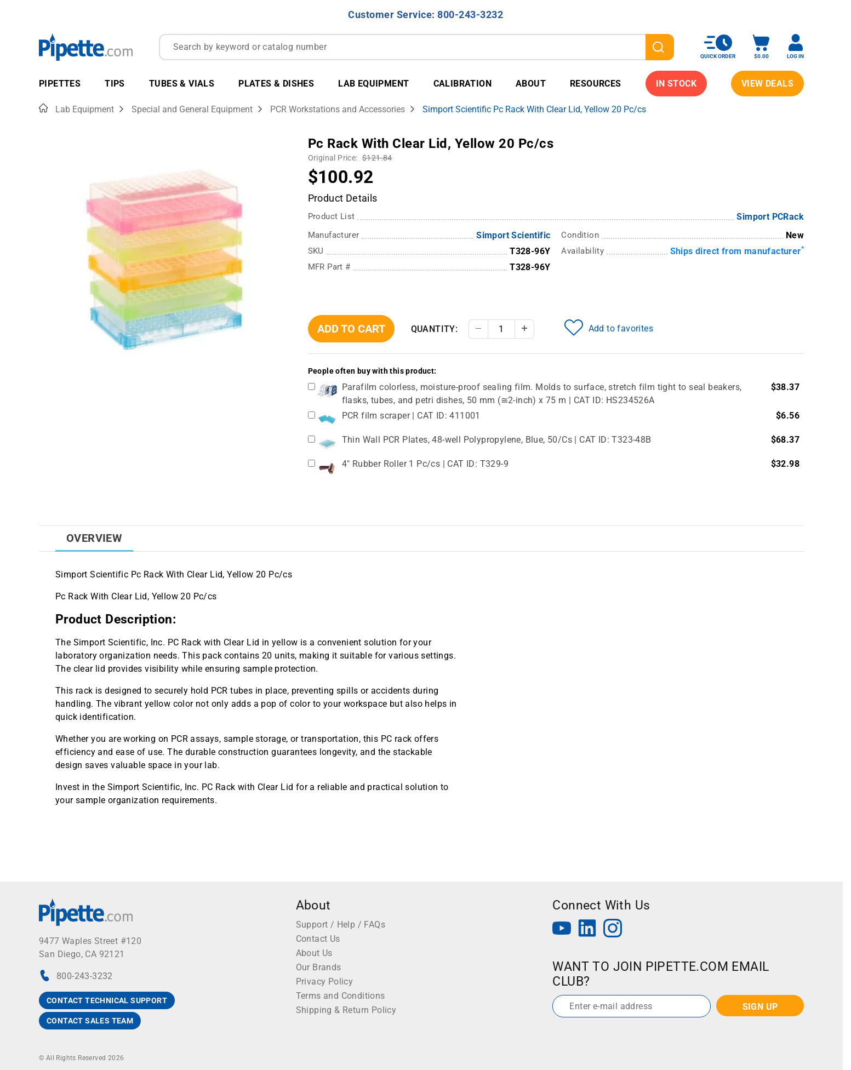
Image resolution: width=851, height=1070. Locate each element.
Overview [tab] (94, 538)
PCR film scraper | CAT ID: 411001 (411, 415)
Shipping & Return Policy (346, 1010)
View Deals (767, 83)
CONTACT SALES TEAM (90, 1020)
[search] (660, 47)
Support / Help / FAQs (340, 924)
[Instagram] (612, 929)
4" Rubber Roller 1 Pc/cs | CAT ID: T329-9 (425, 464)
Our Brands (318, 967)
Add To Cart (351, 328)
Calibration (462, 83)
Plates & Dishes (276, 83)
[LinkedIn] (587, 929)
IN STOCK (676, 83)
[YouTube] (561, 929)
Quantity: (434, 329)
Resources (595, 83)
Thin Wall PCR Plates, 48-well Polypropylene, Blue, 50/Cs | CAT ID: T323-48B (497, 439)
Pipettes (60, 83)
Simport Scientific (513, 235)
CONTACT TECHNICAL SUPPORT (107, 1000)
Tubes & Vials (181, 83)
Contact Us (318, 939)
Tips (115, 83)
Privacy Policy (324, 981)
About (531, 83)
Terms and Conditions (340, 996)
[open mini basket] (761, 47)
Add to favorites (608, 327)
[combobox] (416, 47)
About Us (314, 953)
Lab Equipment (373, 83)
